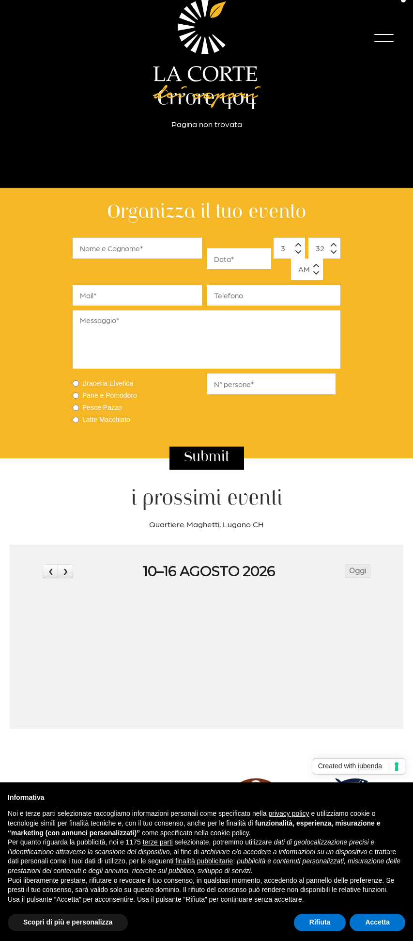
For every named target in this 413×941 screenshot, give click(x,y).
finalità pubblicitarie (204, 861)
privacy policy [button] (289, 813)
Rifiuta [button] (320, 922)
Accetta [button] (377, 922)
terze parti (158, 842)
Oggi (357, 571)
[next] (65, 571)
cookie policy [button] (230, 833)
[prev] (50, 571)
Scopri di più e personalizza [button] (67, 922)
